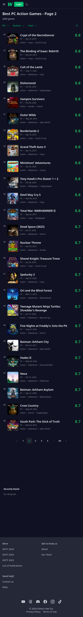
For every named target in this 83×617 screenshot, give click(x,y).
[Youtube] (23, 601)
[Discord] (38, 601)
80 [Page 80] (60, 440)
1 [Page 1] (23, 440)
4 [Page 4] (41, 440)
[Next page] (66, 441)
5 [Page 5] (47, 440)
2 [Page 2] (29, 440)
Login (19, 4)
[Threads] (30, 601)
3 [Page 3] (35, 440)
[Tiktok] (60, 601)
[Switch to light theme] (26, 4)
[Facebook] (45, 601)
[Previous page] (17, 441)
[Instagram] (52, 601)
